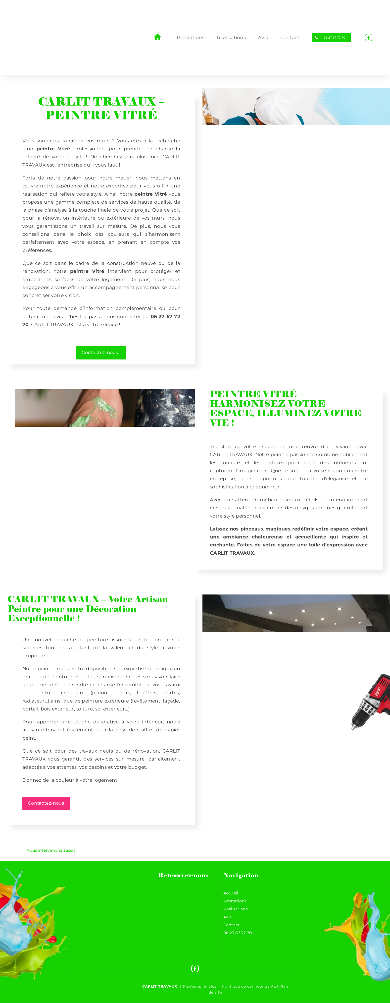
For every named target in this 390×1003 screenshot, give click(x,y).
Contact (231, 925)
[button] (195, 850)
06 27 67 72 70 (237, 933)
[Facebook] (195, 968)
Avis (227, 917)
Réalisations (235, 909)
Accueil (230, 893)
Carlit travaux (159, 986)
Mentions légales (199, 986)
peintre (143, 194)
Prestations (235, 901)
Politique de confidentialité (249, 986)
